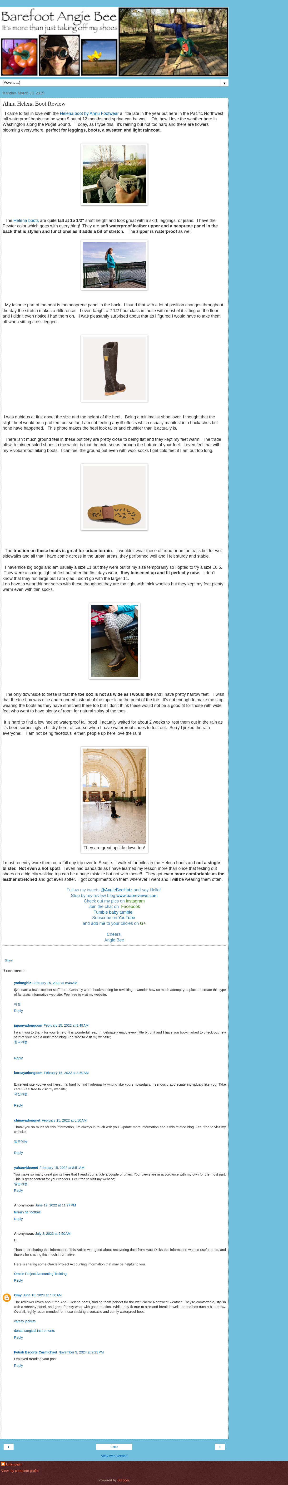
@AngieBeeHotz (116, 889)
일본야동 (20, 1141)
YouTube (127, 917)
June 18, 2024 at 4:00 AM (42, 1295)
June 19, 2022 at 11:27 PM (55, 1205)
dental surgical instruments (34, 1331)
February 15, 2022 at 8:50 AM (66, 1073)
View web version (114, 1456)
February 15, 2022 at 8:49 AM (66, 1025)
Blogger (123, 1480)
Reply (18, 1011)
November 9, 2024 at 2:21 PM (81, 1352)
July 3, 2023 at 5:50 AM (52, 1233)
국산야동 (20, 1094)
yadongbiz (22, 983)
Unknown (13, 1464)
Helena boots (26, 220)
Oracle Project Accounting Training (40, 1274)
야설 (17, 1004)
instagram (135, 901)
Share (9, 960)
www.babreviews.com (137, 895)
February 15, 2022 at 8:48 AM (54, 983)
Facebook (130, 906)
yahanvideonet (26, 1168)
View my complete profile (20, 1471)
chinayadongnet (27, 1120)
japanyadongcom (28, 1025)
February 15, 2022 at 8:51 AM (62, 1168)
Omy (18, 1295)
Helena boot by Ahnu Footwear (89, 113)
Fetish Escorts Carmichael (35, 1352)
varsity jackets (24, 1321)
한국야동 (20, 1042)
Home (114, 1447)
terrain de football (27, 1212)
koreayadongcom (28, 1073)
